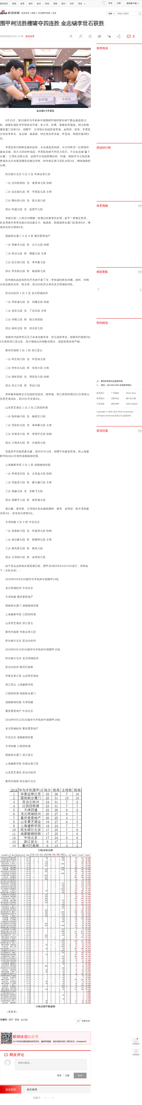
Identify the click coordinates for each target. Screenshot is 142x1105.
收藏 (90, 36)
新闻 (14, 3)
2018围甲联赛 (44, 13)
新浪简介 (101, 393)
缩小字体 (71, 36)
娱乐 (39, 3)
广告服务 (115, 393)
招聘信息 (115, 398)
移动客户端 (133, 3)
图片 (64, 3)
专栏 (72, 3)
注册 (119, 3)
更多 (82, 3)
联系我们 (101, 398)
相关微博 (32, 1089)
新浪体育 (25, 13)
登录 (59, 1075)
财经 (31, 3)
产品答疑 (101, 404)
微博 (99, 36)
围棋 (17, 1019)
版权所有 (127, 416)
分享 (118, 36)
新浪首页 (4, 3)
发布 (80, 1075)
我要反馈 (86, 1021)
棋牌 (34, 13)
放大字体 (80, 36)
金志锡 (24, 1019)
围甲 (11, 1019)
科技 (47, 3)
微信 (109, 36)
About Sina (131, 393)
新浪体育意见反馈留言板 (112, 381)
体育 (22, 3)
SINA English (132, 404)
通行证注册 (131, 398)
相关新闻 (11, 1089)
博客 (55, 3)
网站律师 (115, 404)
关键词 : (4, 1019)
